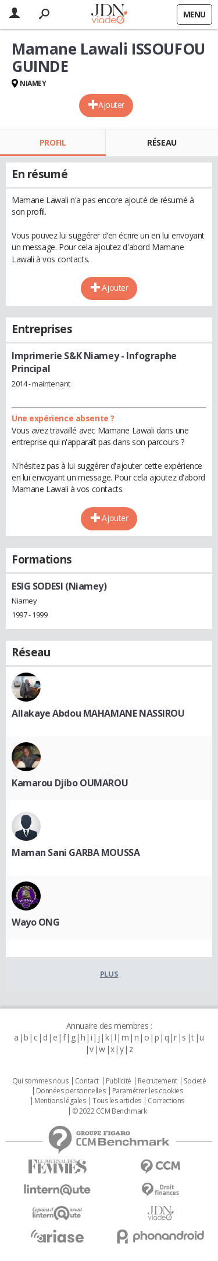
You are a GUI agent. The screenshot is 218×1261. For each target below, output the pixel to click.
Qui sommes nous (40, 1081)
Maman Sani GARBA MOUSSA (76, 852)
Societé (195, 1081)
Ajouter (111, 104)
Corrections (166, 1101)
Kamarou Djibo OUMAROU (70, 782)
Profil (53, 142)
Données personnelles (71, 1091)
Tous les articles (116, 1101)
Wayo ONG (36, 922)
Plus (109, 974)
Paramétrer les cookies (147, 1091)
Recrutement (157, 1081)
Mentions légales (59, 1101)
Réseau (161, 142)
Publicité (118, 1081)
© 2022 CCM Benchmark (109, 1111)
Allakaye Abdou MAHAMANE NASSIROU (98, 713)
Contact (87, 1081)
